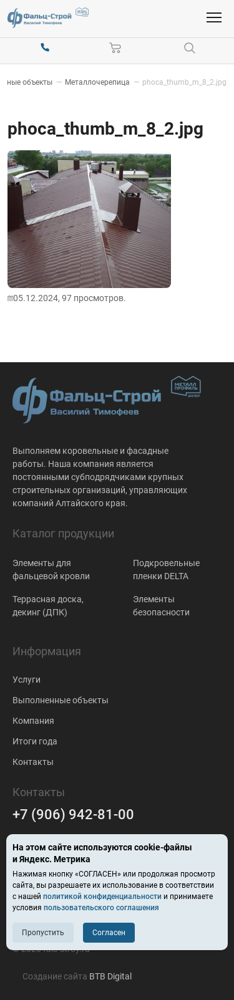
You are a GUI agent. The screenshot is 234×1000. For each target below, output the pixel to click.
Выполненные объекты (60, 700)
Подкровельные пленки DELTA (166, 569)
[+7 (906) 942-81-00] (45, 48)
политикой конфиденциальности (102, 896)
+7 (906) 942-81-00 (73, 814)
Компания (33, 721)
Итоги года (34, 741)
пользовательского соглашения (101, 907)
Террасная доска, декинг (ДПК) (48, 605)
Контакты (33, 762)
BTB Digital (110, 976)
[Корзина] (115, 48)
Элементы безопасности (161, 605)
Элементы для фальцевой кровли (51, 569)
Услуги (26, 680)
